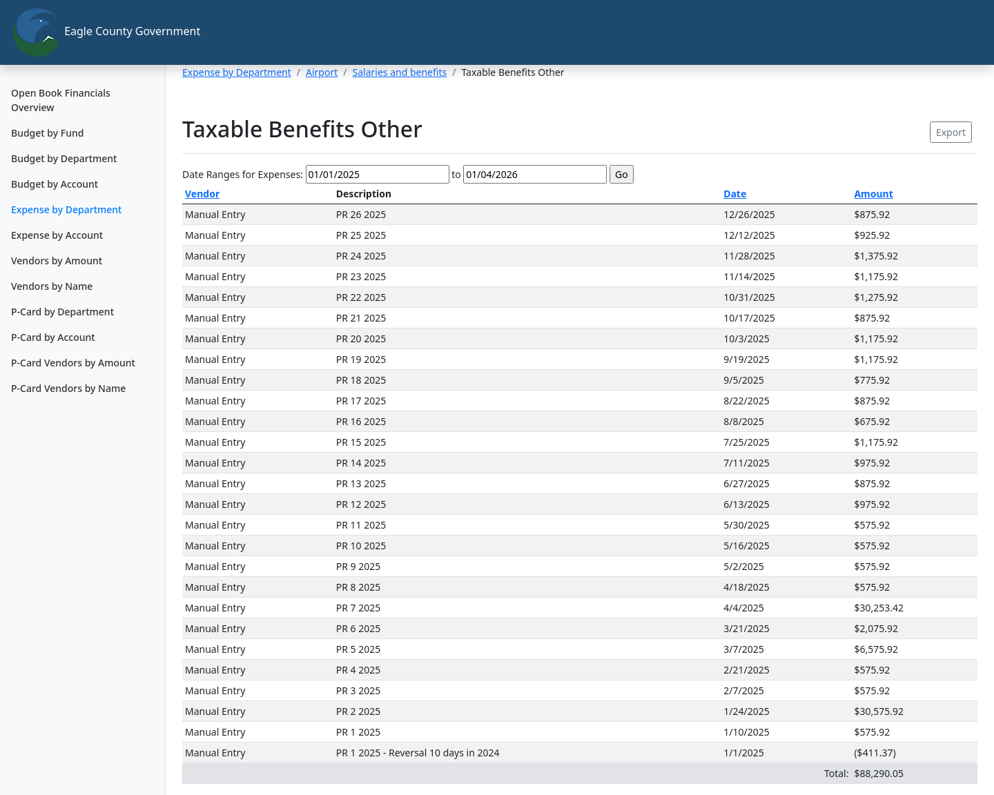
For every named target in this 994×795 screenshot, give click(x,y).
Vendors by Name (51, 286)
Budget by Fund (47, 132)
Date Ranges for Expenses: (242, 174)
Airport (322, 72)
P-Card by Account (53, 337)
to (456, 174)
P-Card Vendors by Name (68, 388)
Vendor (202, 193)
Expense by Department (66, 209)
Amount (873, 193)
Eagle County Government (88, 32)
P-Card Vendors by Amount (73, 362)
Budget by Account (54, 183)
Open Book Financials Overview (60, 100)
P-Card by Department (62, 311)
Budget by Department (64, 158)
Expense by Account (57, 235)
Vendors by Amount (56, 260)
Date (734, 193)
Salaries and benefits (400, 72)
